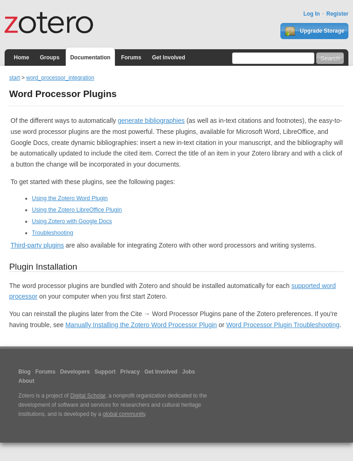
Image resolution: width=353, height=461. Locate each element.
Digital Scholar (88, 395)
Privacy (130, 372)
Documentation (90, 57)
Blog (24, 372)
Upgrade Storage (314, 31)
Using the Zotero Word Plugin (70, 198)
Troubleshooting (52, 233)
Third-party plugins (37, 245)
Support (104, 372)
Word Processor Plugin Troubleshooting (282, 324)
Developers (75, 372)
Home (21, 57)
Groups (50, 57)
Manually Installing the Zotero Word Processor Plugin (141, 324)
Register (337, 14)
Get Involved (168, 57)
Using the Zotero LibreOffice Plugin (77, 210)
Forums (131, 57)
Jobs (188, 372)
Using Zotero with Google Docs (72, 221)
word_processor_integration (60, 78)
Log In (311, 14)
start (14, 78)
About (26, 381)
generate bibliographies (151, 120)
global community (123, 414)
